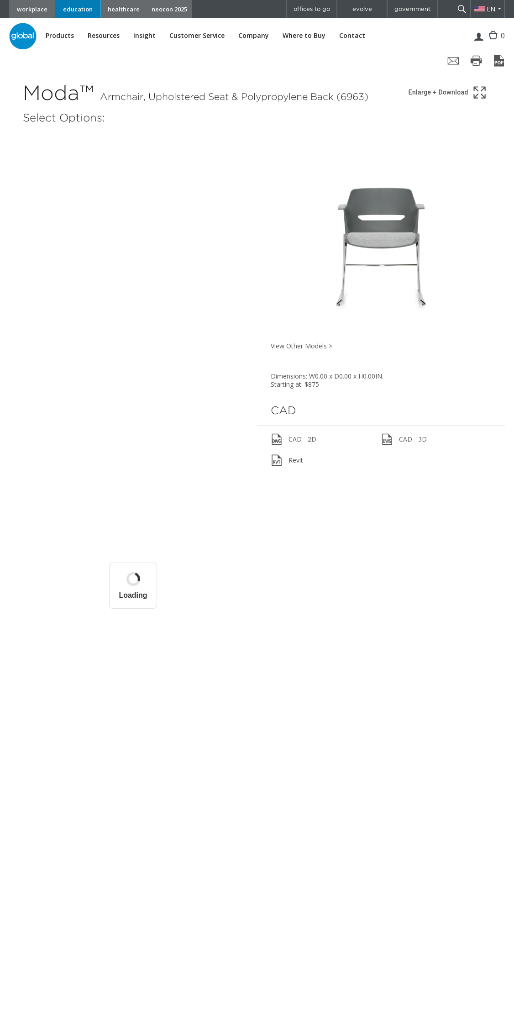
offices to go (312, 8)
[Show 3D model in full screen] (448, 92)
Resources (104, 36)
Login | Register (479, 42)
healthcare (124, 9)
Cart (494, 42)
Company (253, 36)
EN (491, 9)
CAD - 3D (404, 439)
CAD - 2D (293, 439)
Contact (352, 35)
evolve (362, 8)
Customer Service (197, 36)
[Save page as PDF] (499, 60)
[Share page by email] (453, 60)
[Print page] (476, 60)
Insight (144, 35)
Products (60, 36)
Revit (287, 460)
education (78, 9)
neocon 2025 (169, 9)
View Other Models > (301, 346)
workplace (32, 9)
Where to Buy (304, 36)
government (412, 8)
